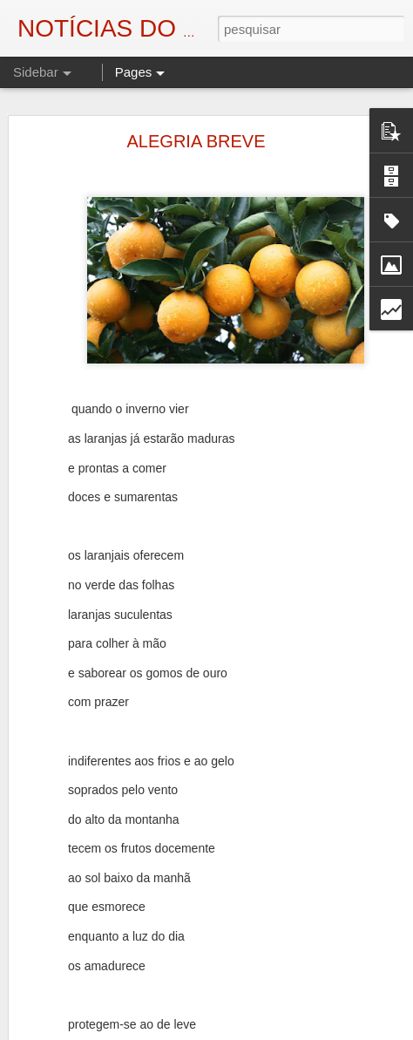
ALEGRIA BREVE (196, 141)
